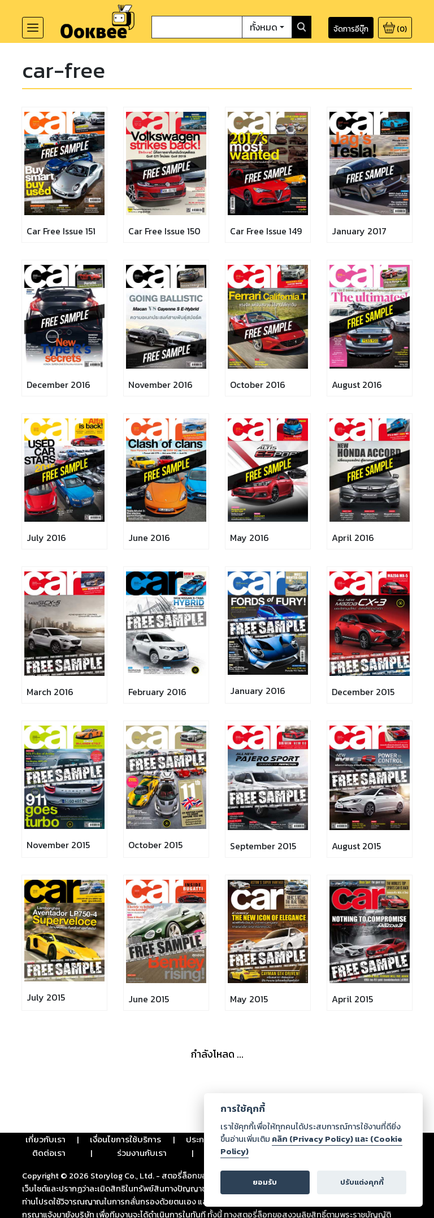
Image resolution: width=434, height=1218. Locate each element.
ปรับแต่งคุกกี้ (362, 1182)
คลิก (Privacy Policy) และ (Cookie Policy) (311, 1145)
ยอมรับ (265, 1182)
